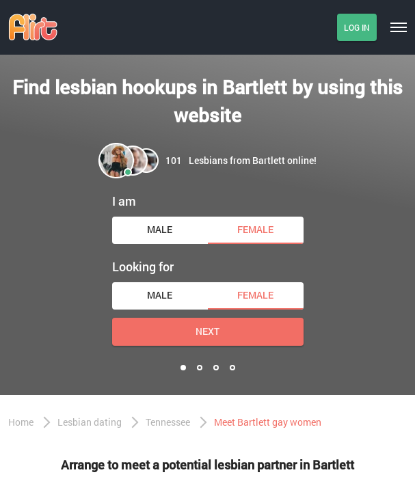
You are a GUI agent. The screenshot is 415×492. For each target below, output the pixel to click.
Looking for (143, 266)
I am (124, 201)
